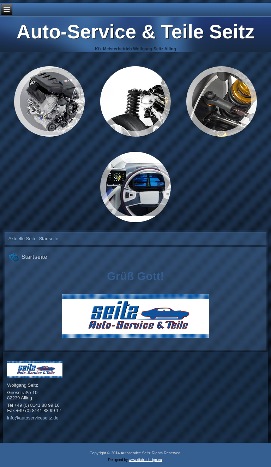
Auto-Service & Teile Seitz (135, 32)
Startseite (34, 257)
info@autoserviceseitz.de (32, 418)
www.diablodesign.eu (145, 460)
